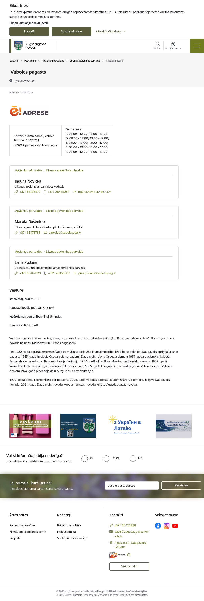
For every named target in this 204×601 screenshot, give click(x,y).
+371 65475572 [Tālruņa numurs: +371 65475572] (30, 192)
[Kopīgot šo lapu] (189, 80)
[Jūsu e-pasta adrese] (132, 485)
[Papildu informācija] (128, 554)
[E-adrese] (117, 554)
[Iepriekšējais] (16, 425)
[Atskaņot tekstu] (25, 80)
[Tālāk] (188, 425)
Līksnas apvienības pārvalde (64, 170)
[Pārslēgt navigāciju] (197, 46)
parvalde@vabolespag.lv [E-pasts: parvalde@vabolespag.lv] (65, 232)
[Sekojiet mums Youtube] (175, 525)
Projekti (14, 538)
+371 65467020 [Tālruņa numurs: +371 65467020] (30, 273)
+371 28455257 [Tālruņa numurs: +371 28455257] (58, 192)
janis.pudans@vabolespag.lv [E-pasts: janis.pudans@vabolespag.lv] (97, 273)
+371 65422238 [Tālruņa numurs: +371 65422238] (125, 525)
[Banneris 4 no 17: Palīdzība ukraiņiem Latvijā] (174, 425)
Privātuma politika (69, 525)
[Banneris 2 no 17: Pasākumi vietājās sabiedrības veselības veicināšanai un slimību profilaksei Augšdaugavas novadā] (78, 425)
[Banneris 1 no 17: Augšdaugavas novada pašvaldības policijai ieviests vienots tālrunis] (30, 425)
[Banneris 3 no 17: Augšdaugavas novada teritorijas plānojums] (126, 425)
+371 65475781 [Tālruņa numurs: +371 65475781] (30, 232)
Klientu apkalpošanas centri (27, 532)
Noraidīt (29, 31)
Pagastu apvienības (22, 525)
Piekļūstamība (66, 532)
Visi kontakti (129, 566)
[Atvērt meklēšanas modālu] (157, 46)
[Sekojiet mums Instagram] (167, 526)
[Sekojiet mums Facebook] (158, 526)
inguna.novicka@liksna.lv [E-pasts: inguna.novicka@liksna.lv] (94, 192)
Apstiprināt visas (71, 31)
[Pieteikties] (181, 485)
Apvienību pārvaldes (28, 170)
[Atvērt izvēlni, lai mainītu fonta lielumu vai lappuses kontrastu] (173, 46)
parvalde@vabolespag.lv (41, 145)
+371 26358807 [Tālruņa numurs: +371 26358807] (59, 273)
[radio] (87, 457)
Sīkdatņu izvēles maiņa (72, 538)
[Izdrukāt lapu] (189, 70)
